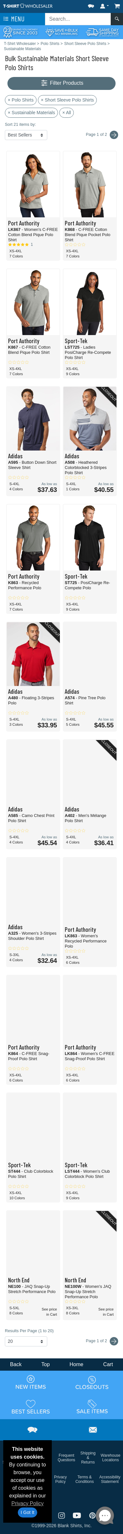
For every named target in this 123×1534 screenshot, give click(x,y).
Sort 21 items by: (20, 124)
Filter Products (62, 83)
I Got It (27, 1512)
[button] (91, 4)
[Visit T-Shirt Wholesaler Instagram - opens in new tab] (62, 1515)
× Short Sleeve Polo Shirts (67, 100)
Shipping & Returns (87, 1457)
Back (16, 1364)
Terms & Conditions (84, 1479)
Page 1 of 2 (102, 1341)
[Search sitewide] (78, 19)
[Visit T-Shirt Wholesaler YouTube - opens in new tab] (77, 1515)
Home (77, 1364)
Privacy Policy (27, 1503)
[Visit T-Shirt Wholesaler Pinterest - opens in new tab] (92, 1515)
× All (66, 112)
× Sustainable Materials (31, 112)
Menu (13, 19)
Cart (108, 1364)
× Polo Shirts (21, 100)
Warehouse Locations (110, 1457)
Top (45, 1364)
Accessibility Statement (109, 1479)
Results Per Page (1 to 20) (29, 1330)
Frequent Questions (66, 1457)
